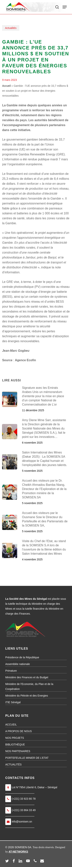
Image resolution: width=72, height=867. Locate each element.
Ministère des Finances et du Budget (26, 677)
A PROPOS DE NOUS (18, 731)
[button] (65, 7)
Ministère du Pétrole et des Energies (26, 695)
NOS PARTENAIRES (17, 751)
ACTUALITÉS (13, 764)
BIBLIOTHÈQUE (15, 744)
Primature (11, 670)
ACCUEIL (11, 724)
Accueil (6, 85)
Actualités (10, 27)
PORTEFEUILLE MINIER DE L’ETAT (27, 757)
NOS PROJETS (14, 737)
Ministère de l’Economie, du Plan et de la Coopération (29, 686)
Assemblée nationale (17, 664)
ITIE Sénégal (13, 702)
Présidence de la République (22, 657)
